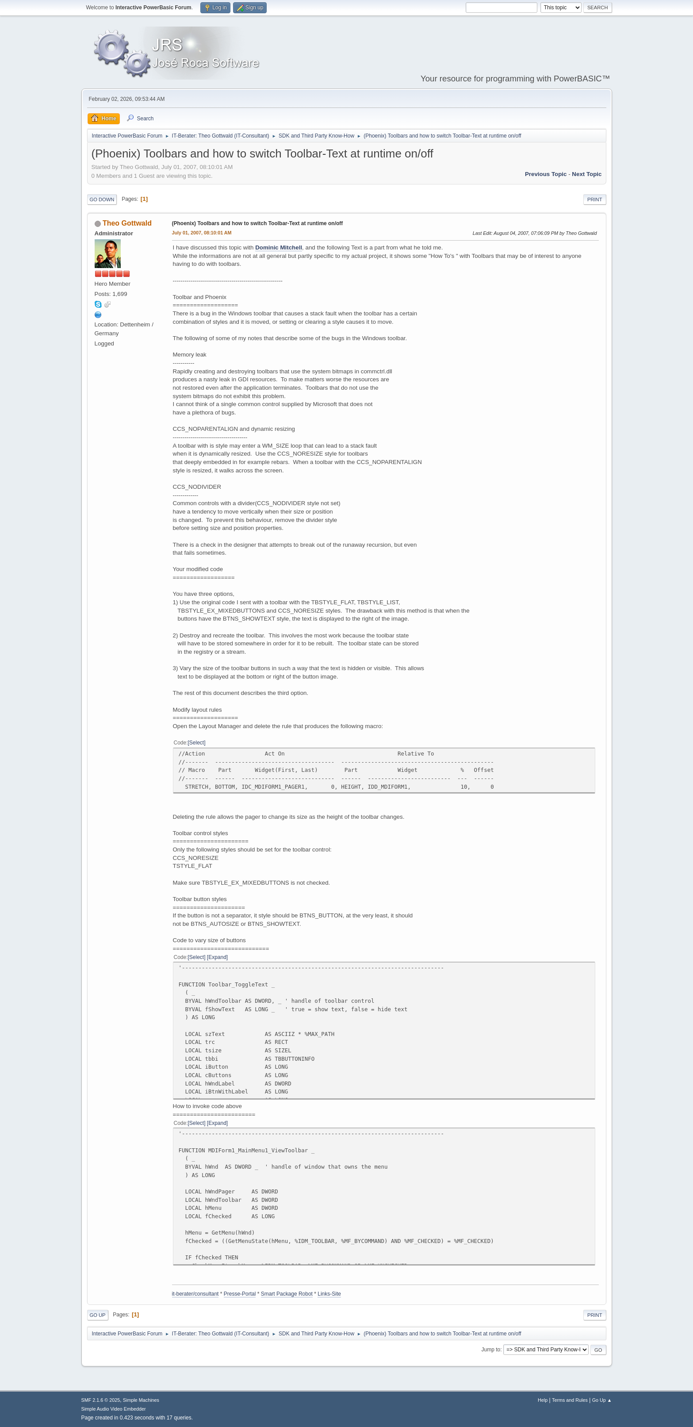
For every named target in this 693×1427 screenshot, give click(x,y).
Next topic (586, 174)
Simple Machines (141, 1400)
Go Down (102, 199)
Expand (217, 957)
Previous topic (546, 174)
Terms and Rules (570, 1400)
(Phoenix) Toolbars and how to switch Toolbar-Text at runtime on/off (257, 223)
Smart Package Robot (287, 1294)
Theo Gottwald (127, 223)
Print (594, 199)
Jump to (491, 1349)
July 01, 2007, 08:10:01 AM (202, 232)
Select (196, 743)
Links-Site (329, 1294)
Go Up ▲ (602, 1400)
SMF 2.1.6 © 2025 (100, 1400)
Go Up (98, 1315)
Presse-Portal (240, 1294)
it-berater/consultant (195, 1294)
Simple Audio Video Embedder (113, 1409)
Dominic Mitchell (278, 247)
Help (543, 1400)
